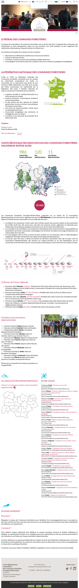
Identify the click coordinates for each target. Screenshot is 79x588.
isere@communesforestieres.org (62, 467)
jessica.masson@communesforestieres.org (54, 396)
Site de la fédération (11, 133)
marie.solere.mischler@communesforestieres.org (57, 473)
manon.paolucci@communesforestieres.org (55, 417)
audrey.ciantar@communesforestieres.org (54, 410)
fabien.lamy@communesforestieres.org (64, 456)
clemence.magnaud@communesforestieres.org (56, 446)
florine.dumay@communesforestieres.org (54, 438)
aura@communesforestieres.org (39, 567)
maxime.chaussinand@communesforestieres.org (56, 493)
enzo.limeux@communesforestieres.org (64, 497)
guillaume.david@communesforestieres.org (55, 389)
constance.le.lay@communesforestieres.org (55, 463)
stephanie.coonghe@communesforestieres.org (56, 404)
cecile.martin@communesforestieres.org (54, 479)
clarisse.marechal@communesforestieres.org (55, 432)
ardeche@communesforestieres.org (63, 450)
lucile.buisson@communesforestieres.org (54, 485)
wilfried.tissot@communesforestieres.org (54, 425)
